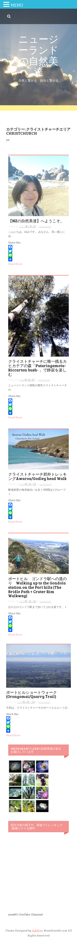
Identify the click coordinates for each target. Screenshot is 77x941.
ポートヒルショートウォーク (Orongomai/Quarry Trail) (33, 694)
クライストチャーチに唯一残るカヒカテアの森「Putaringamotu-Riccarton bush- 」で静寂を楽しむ (37, 368)
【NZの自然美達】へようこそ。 (36, 220)
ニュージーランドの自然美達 (38, 55)
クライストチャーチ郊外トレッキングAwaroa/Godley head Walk (37, 476)
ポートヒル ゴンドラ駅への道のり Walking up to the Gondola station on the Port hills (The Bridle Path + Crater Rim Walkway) (37, 587)
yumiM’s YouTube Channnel (25, 914)
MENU (17, 5)
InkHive (37, 930)
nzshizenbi (45, 226)
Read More (15, 264)
